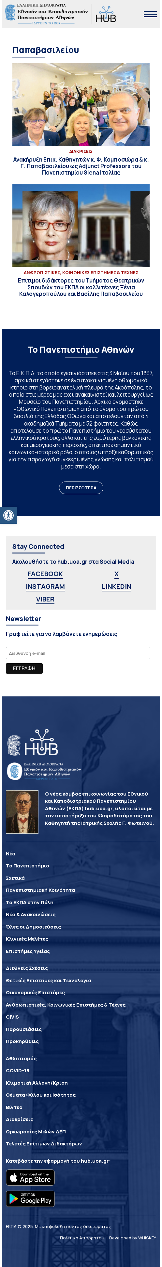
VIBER (45, 599)
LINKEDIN (116, 586)
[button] (8, 515)
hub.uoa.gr (95, 1160)
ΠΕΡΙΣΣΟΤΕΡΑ (81, 488)
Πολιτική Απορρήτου (82, 1238)
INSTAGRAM (45, 586)
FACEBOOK (45, 573)
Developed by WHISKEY (132, 1238)
